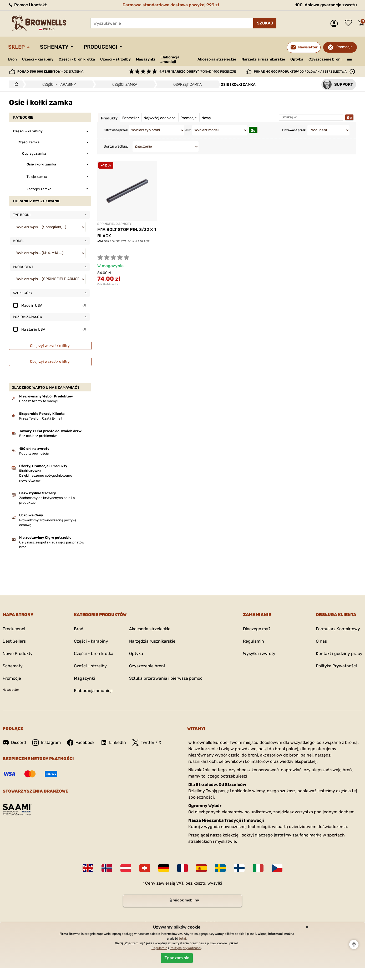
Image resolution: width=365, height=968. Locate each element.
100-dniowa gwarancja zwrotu (326, 4)
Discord (14, 742)
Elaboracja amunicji (169, 59)
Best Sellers (14, 641)
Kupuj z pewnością (34, 453)
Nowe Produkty (18, 653)
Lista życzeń (349, 23)
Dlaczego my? (257, 628)
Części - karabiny (37, 59)
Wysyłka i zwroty (259, 653)
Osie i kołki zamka (107, 284)
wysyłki (214, 883)
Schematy (54, 47)
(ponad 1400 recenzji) (197, 71)
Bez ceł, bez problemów (38, 436)
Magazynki (145, 59)
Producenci (100, 47)
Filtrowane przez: (116, 130)
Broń (12, 59)
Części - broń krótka (77, 59)
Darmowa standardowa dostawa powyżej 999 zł (171, 4)
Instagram (46, 742)
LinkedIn (113, 742)
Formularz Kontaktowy (338, 628)
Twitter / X (146, 742)
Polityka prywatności (185, 948)
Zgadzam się (176, 957)
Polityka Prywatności (336, 665)
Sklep (16, 47)
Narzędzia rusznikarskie (263, 59)
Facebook (80, 742)
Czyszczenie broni (325, 59)
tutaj (182, 938)
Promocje (344, 47)
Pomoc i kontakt (27, 4)
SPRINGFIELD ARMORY (114, 224)
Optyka (296, 59)
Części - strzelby (115, 59)
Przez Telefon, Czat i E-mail (40, 418)
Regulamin (253, 641)
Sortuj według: (116, 146)
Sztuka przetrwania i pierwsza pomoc (165, 678)
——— (349, 59)
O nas (321, 641)
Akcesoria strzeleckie (216, 59)
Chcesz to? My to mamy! (38, 401)
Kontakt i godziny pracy (339, 653)
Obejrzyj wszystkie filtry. (50, 346)
